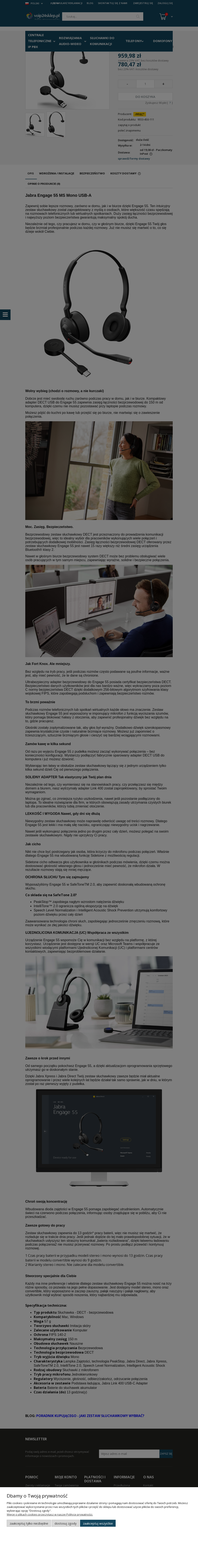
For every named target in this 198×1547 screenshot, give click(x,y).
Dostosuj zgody (65, 1523)
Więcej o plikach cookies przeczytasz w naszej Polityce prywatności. (50, 1514)
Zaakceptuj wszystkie (98, 1523)
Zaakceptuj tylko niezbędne (29, 1523)
